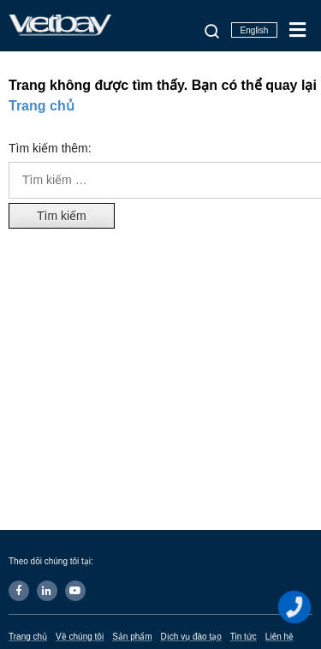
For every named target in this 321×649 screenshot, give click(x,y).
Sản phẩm (132, 636)
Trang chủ (41, 105)
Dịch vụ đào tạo (191, 636)
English (255, 30)
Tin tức (243, 636)
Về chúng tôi (80, 636)
